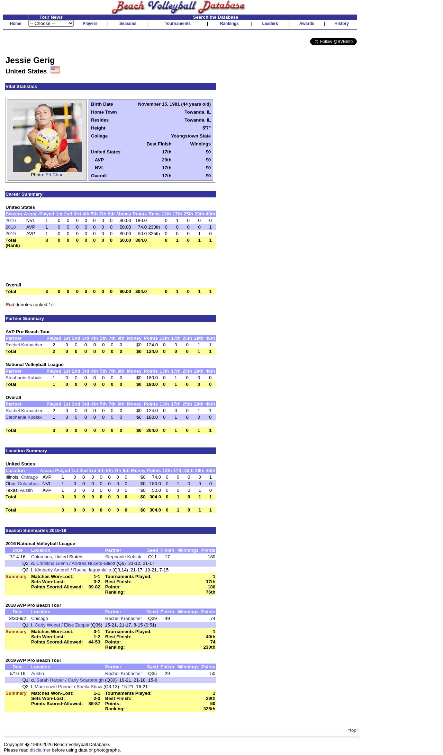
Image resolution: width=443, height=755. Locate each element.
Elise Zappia (76, 625)
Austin (26, 490)
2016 (11, 220)
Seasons (127, 23)
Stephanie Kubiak (24, 377)
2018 (11, 227)
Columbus (28, 483)
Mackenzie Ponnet (54, 686)
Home (15, 23)
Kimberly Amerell (52, 569)
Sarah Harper (50, 680)
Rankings (229, 23)
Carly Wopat (47, 625)
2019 (11, 233)
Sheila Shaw (89, 686)
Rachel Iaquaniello (92, 569)
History (342, 23)
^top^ (353, 730)
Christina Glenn (52, 563)
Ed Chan (55, 174)
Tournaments (178, 23)
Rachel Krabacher (24, 344)
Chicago (29, 477)
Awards (306, 23)
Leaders (270, 23)
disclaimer (40, 750)
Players (90, 23)
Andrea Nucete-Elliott (93, 563)
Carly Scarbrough (86, 680)
